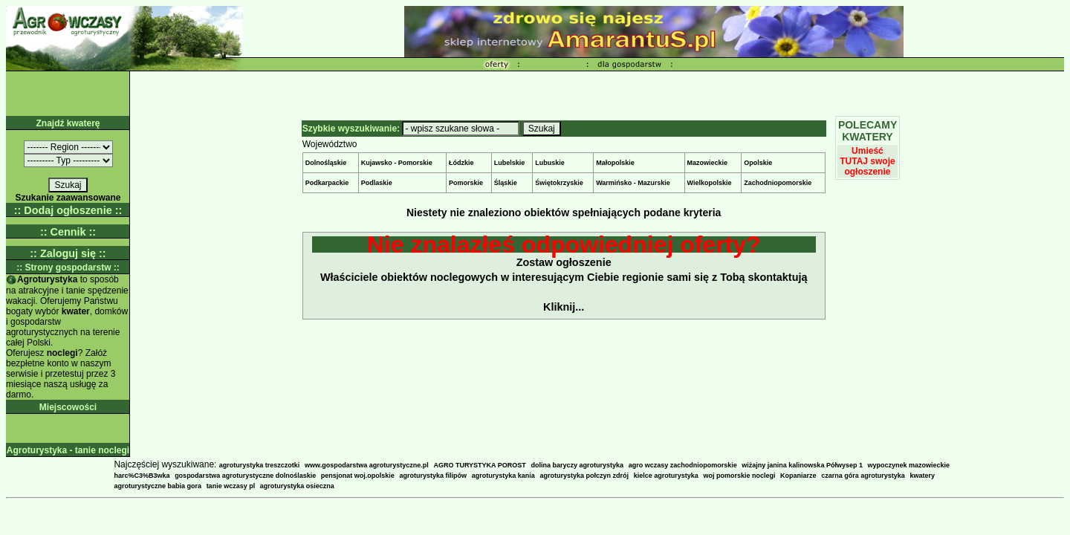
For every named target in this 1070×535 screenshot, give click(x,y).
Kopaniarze (798, 475)
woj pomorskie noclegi (739, 475)
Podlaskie (376, 183)
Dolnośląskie (326, 162)
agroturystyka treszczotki (259, 465)
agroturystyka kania (503, 475)
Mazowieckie (707, 162)
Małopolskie (615, 162)
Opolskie (758, 162)
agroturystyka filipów (433, 475)
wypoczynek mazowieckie (909, 465)
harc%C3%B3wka (141, 475)
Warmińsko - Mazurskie (633, 183)
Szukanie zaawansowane (67, 197)
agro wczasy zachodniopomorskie (683, 465)
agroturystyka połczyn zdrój (584, 475)
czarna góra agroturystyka (863, 475)
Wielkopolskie (709, 183)
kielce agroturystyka (666, 475)
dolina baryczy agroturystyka (577, 465)
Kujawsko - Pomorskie (396, 162)
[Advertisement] (597, 93)
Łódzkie (461, 162)
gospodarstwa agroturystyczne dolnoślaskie (245, 475)
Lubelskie (509, 162)
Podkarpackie (327, 183)
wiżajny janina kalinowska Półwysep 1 (802, 465)
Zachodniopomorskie (777, 183)
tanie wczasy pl (231, 486)
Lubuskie (550, 162)
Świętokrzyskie (559, 183)
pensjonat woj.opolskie (358, 475)
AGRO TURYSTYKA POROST (479, 465)
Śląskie (505, 183)
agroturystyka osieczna (297, 486)
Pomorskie (466, 183)
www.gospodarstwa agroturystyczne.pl (367, 465)
